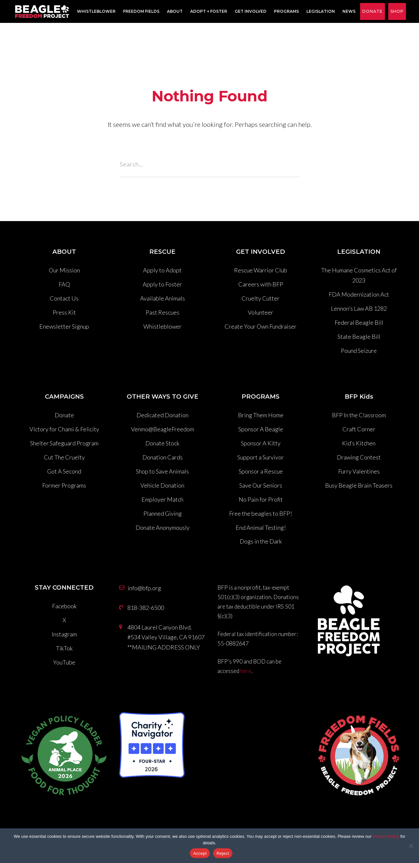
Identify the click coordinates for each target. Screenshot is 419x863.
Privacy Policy (386, 836)
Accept (200, 853)
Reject (222, 853)
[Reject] (411, 845)
